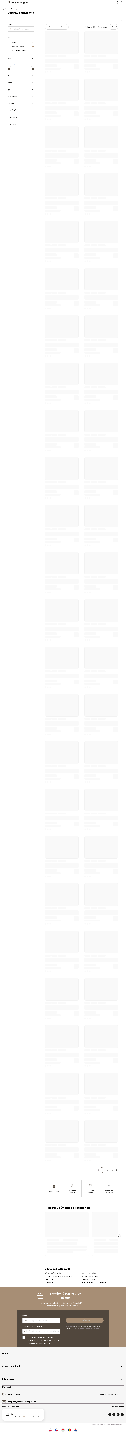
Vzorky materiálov (89, 1273)
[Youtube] (118, 1414)
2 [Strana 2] (107, 1169)
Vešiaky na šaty (88, 1279)
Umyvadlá (49, 1282)
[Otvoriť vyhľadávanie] (112, 2)
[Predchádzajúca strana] (98, 1170)
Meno (24, 1316)
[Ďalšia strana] (116, 1170)
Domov (6, 9)
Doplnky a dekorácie (19, 9)
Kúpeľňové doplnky (90, 1276)
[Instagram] (113, 1414)
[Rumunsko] (69, 1430)
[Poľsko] (50, 1430)
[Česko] (56, 1430)
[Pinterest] (122, 1414)
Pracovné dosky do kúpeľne (94, 1282)
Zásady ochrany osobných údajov (83, 1326)
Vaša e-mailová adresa (32, 1326)
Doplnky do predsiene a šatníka (58, 1276)
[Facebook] (109, 1414)
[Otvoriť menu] (3, 2)
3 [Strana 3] (112, 1169)
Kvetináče (49, 1279)
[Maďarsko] (63, 1430)
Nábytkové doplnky (53, 1273)
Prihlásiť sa (84, 1320)
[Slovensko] (75, 1430)
